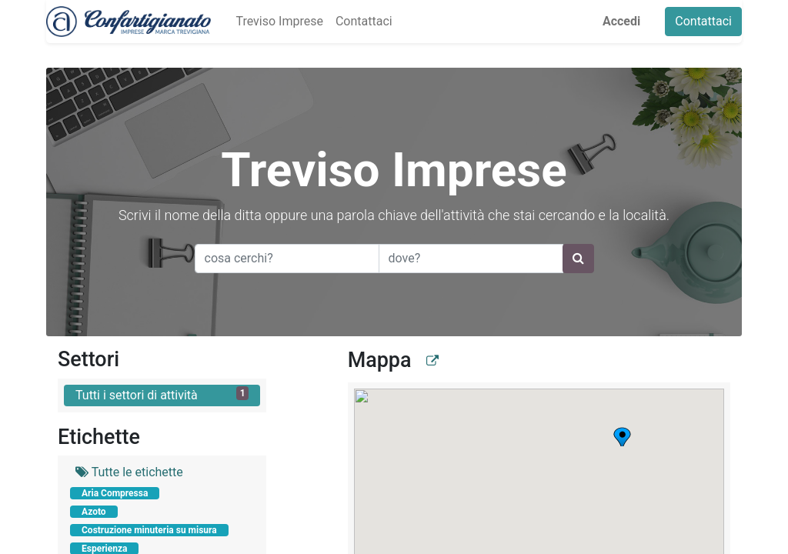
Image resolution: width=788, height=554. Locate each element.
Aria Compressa (115, 493)
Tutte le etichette (129, 472)
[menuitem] (279, 21)
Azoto (94, 511)
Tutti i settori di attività (162, 394)
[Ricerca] (578, 258)
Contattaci (703, 21)
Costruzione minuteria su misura (149, 530)
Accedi (621, 21)
